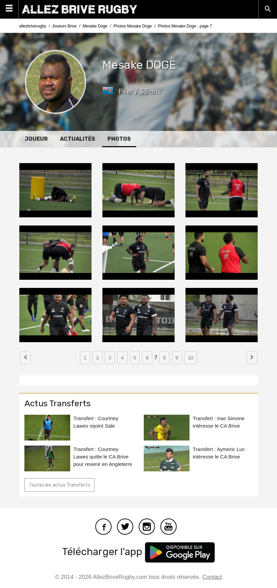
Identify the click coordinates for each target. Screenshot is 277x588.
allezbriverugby (32, 26)
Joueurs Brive (64, 26)
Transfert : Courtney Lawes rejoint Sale (96, 422)
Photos (119, 139)
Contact (212, 577)
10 (190, 357)
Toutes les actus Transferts (59, 485)
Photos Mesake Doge (133, 26)
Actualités (77, 139)
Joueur (36, 139)
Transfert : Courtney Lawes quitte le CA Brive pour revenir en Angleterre (103, 456)
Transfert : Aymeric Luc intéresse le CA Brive (219, 452)
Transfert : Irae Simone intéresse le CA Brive (219, 422)
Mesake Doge (95, 26)
